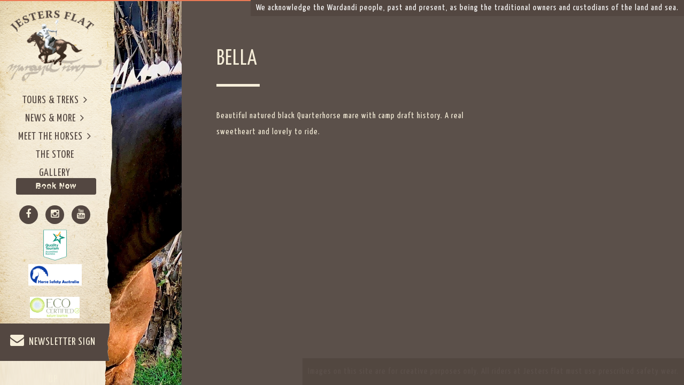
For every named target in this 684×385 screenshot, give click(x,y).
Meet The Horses (54, 136)
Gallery (55, 173)
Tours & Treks (55, 99)
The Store (55, 155)
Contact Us (55, 191)
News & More (54, 118)
